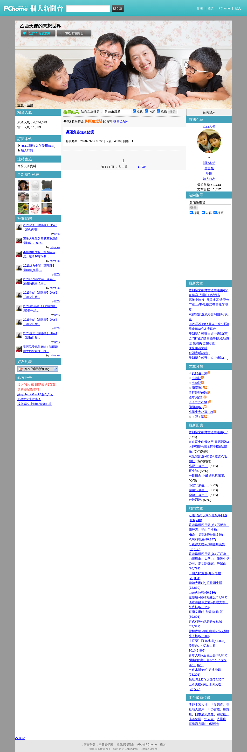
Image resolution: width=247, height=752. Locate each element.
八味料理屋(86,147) (202, 539)
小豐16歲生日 (198, 466)
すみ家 (209, 719)
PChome (224, 8)
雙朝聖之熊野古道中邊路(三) (208, 333)
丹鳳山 (221, 719)
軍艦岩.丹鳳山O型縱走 (204, 295)
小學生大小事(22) (201, 412)
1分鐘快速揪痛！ (29, 399)
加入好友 (209, 179)
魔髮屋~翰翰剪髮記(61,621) (208, 597)
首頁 (20, 105)
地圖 (209, 173)
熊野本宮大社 (198, 704)
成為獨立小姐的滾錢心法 (34, 404)
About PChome (147, 744)
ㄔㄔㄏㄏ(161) (198, 402)
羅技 (210, 8)
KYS (57, 233)
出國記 (196, 378)
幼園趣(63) (196, 407)
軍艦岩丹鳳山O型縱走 (204, 724)
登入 (238, 8)
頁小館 (193, 471)
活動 (30, 105)
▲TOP (141, 167)
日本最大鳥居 (204, 714)
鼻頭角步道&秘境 (80, 132)
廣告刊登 (89, 744)
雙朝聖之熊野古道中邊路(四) (208, 290)
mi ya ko (55, 247)
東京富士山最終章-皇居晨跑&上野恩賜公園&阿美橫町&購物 (209, 446)
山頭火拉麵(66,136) (202, 592)
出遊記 (196, 383)
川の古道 (213, 709)
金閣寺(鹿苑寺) (199, 353)
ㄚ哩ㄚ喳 (198, 417)
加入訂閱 (27, 150)
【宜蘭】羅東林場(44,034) (207, 641)
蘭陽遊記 (198, 388)
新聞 (200, 8)
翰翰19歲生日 (198, 490)
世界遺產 (217, 704)
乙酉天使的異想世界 (40, 25)
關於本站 (209, 163)
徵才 (163, 744)
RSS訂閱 (27, 146)
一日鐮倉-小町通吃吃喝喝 (206, 475)
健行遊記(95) (198, 392)
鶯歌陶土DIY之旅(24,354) (206, 679)
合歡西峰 (195, 500)
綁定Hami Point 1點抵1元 (35, 394)
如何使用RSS (45, 146)
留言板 (209, 168)
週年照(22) (196, 397)
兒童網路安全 (125, 744)
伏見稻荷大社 (198, 348)
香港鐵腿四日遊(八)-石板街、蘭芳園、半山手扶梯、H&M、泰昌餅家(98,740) (209, 529)
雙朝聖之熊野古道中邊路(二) (208, 358)
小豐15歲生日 (198, 485)
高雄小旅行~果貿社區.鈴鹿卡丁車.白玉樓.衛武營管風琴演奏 (209, 304)
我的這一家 (199, 373)
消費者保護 (106, 744)
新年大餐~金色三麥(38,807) (208, 655)
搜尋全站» (120, 121)
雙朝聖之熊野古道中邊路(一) (208, 432)
